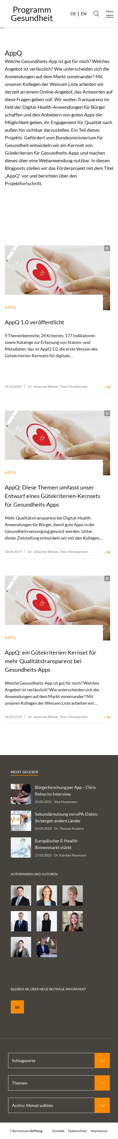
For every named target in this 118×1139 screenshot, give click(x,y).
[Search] (96, 13)
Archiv (2, 28)
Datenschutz (77, 1131)
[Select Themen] (59, 1083)
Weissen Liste (64, 84)
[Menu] (109, 14)
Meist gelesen (24, 772)
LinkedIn (14, 1001)
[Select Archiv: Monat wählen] (59, 1105)
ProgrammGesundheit (32, 13)
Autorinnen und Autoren (34, 874)
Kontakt (58, 1131)
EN (84, 13)
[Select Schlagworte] (59, 1060)
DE (73, 13)
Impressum (99, 1131)
